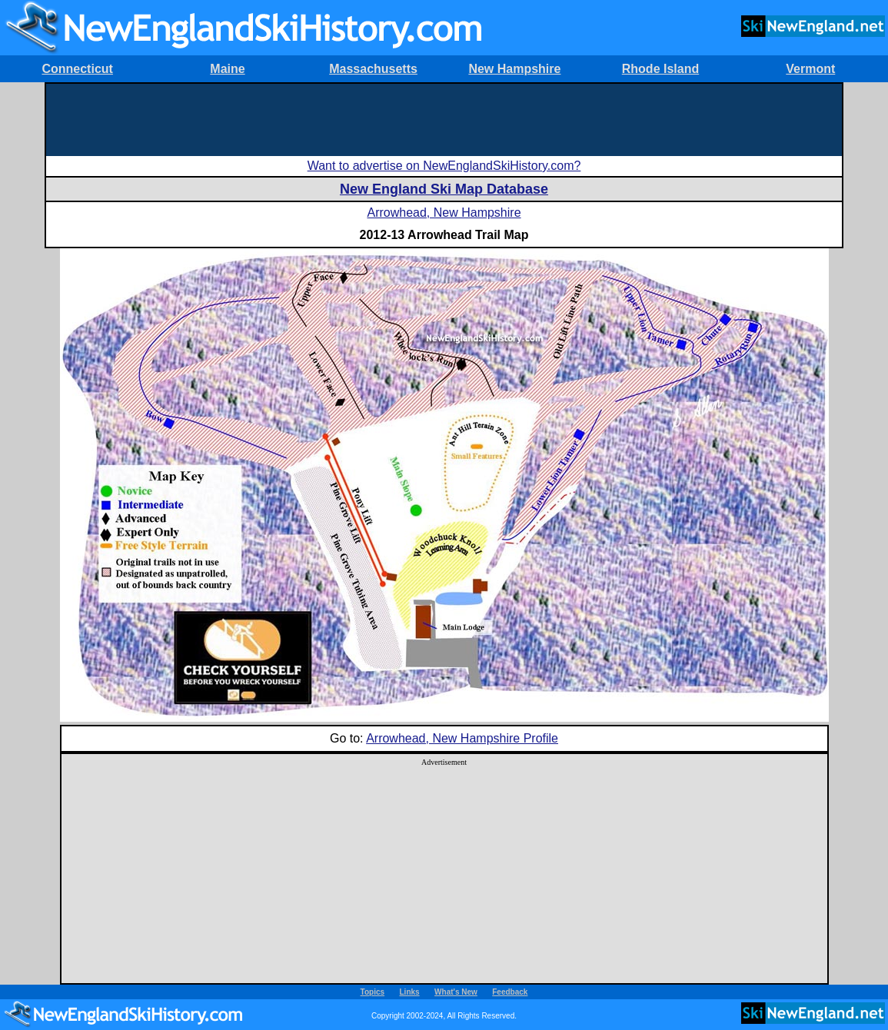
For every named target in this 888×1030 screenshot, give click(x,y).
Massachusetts (373, 68)
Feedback (509, 992)
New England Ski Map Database (444, 189)
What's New (455, 992)
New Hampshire (514, 68)
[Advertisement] (444, 118)
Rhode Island (660, 68)
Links (410, 992)
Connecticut (77, 68)
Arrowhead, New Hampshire (443, 212)
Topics (372, 992)
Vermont (810, 68)
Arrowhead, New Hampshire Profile (462, 738)
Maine (227, 68)
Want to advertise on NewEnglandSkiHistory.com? (444, 165)
